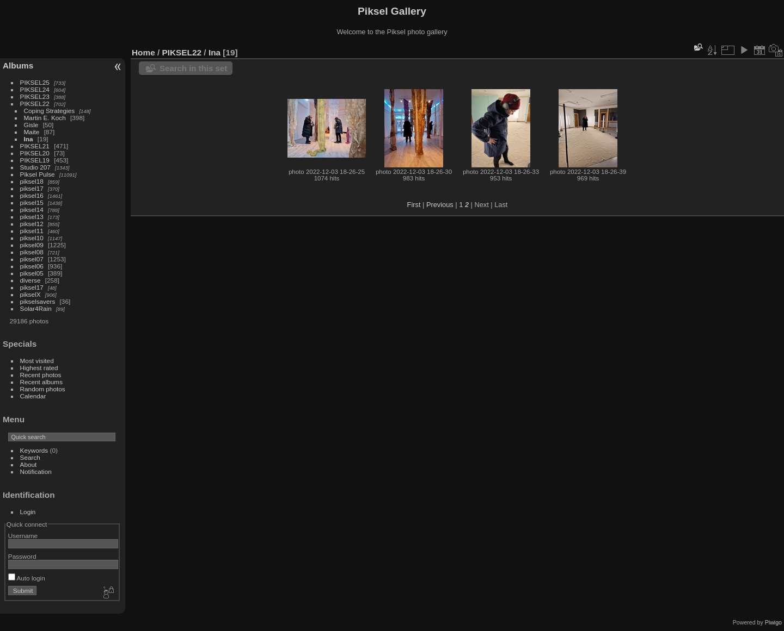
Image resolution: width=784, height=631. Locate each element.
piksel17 (32, 188)
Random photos (42, 388)
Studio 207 (35, 167)
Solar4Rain (36, 308)
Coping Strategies (49, 110)
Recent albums (41, 381)
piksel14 (32, 209)
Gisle (31, 124)
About (28, 464)
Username (23, 535)
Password (22, 556)
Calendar (33, 395)
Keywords (34, 450)
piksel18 (32, 181)
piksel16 (32, 195)
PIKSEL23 (35, 96)
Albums (18, 65)
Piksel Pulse (37, 174)
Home (143, 52)
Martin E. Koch (45, 117)
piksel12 (32, 223)
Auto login (26, 578)
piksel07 (32, 259)
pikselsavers (38, 301)
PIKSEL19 (35, 160)
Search (30, 457)
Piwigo (773, 622)
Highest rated (39, 367)
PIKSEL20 (35, 153)
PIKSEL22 (35, 103)
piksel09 (32, 244)
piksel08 (32, 251)
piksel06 (32, 266)
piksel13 (32, 216)
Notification (36, 471)
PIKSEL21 (35, 145)
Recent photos (41, 374)
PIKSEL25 (35, 82)
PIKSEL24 (35, 89)
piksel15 (32, 202)
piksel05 (32, 273)
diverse (30, 280)
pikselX (30, 294)
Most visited (37, 360)
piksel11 (32, 230)
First (414, 205)
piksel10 (32, 237)
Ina (28, 138)
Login (28, 511)
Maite (32, 131)
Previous (440, 205)
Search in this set (193, 68)
